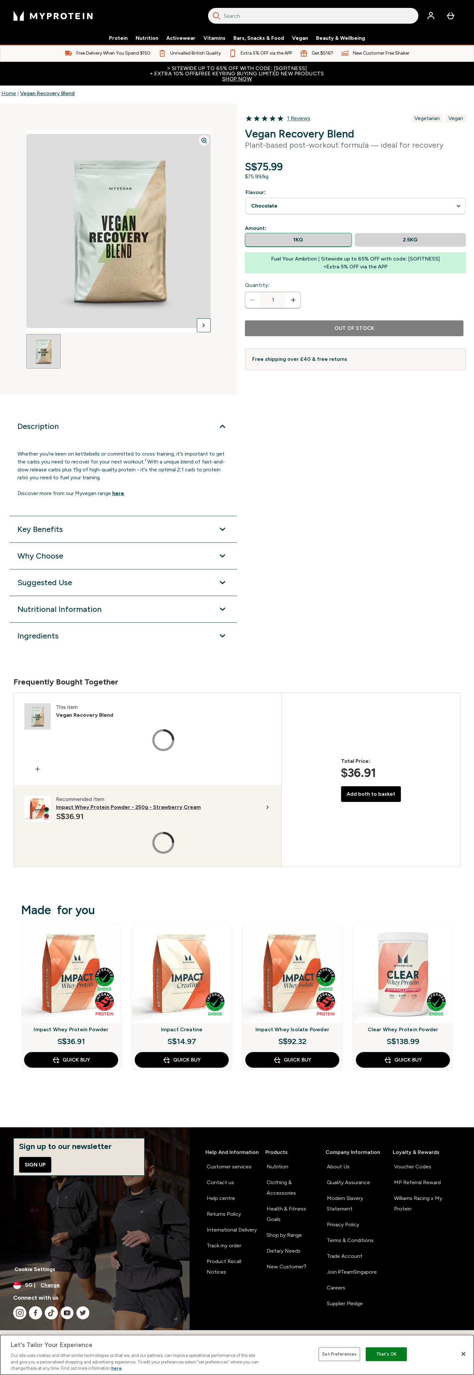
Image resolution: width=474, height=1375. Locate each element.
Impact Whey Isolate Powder (292, 1029)
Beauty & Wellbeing (340, 38)
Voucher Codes (412, 1166)
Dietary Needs (284, 1251)
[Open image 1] (43, 351)
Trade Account (344, 1256)
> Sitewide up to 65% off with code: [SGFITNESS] (237, 73)
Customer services (229, 1166)
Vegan (300, 38)
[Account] (431, 15)
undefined (355, 206)
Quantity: (257, 285)
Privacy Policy (343, 1224)
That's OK (386, 1354)
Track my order (224, 1245)
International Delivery (232, 1230)
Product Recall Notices (224, 1266)
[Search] (216, 16)
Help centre (221, 1198)
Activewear (181, 38)
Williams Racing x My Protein (418, 1203)
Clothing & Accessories (281, 1187)
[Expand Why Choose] (123, 556)
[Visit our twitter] (83, 1312)
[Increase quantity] (293, 300)
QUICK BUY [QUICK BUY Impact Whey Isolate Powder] (292, 1060)
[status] (273, 300)
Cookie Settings (34, 1269)
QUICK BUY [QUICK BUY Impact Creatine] (182, 1060)
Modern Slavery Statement (345, 1203)
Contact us (220, 1182)
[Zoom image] (204, 140)
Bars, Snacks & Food (258, 38)
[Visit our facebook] (35, 1312)
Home (8, 93)
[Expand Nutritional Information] (123, 609)
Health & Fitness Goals (286, 1214)
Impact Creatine (182, 1029)
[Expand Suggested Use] (123, 582)
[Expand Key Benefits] (123, 529)
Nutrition (147, 38)
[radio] (298, 240)
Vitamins (214, 38)
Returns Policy (224, 1214)
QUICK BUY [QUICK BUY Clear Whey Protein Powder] (403, 1060)
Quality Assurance (348, 1182)
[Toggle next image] (204, 325)
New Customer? (286, 1266)
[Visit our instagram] (19, 1312)
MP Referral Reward (417, 1182)
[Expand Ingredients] (123, 636)
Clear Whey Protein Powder (403, 1029)
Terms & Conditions (350, 1240)
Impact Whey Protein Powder (71, 1029)
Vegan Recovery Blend (47, 93)
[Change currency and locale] (94, 1285)
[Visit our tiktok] (51, 1312)
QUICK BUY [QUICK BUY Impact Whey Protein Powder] (71, 1060)
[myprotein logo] (52, 16)
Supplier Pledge (345, 1303)
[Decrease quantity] (252, 300)
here (116, 1368)
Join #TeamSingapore (352, 1272)
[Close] (463, 1354)
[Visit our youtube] (67, 1312)
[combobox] (313, 16)
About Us (338, 1166)
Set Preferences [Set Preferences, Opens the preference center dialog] (339, 1354)
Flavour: (256, 192)
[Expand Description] (123, 426)
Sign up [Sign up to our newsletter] (35, 1165)
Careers (336, 1288)
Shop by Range (284, 1235)
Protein (118, 38)
